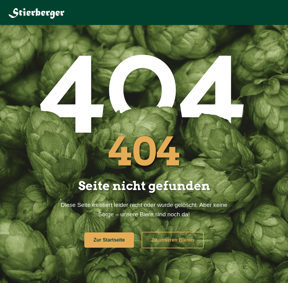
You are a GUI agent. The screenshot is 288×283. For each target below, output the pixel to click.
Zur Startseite (109, 239)
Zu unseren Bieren (172, 239)
